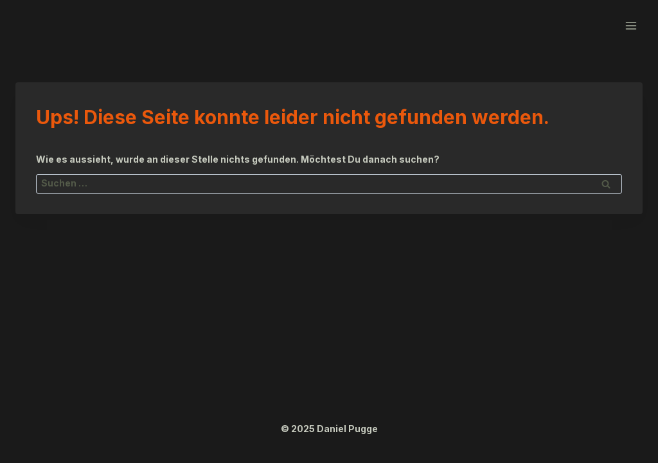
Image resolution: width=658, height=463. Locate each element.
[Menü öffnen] (631, 25)
